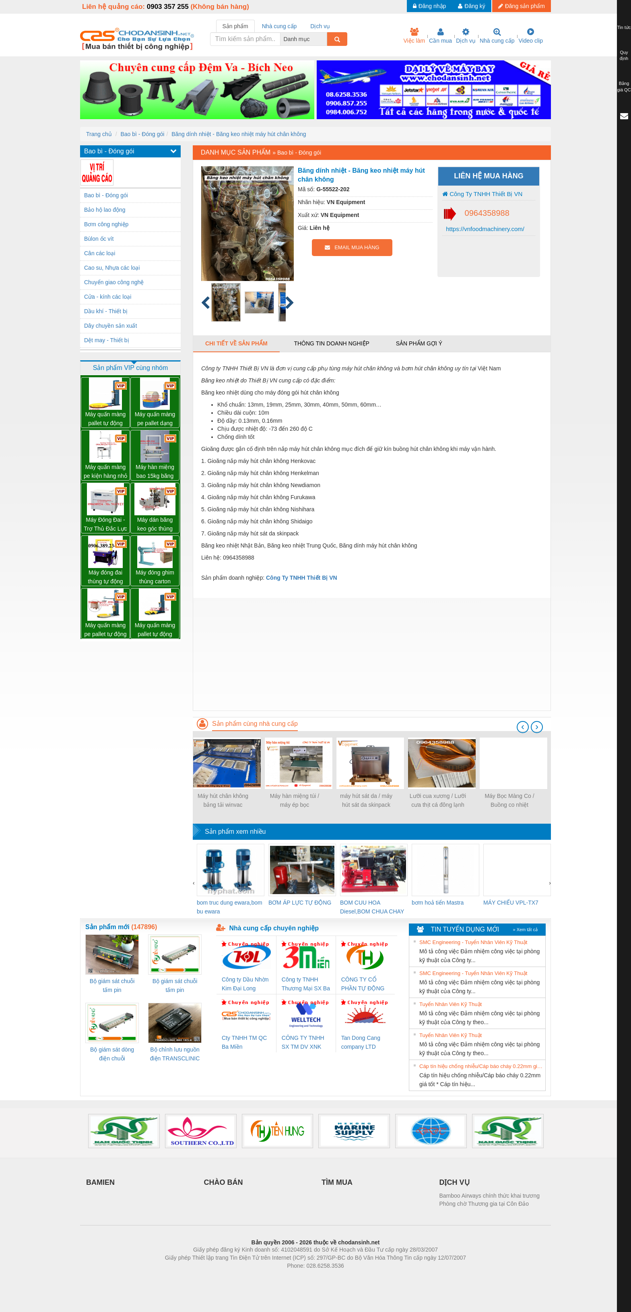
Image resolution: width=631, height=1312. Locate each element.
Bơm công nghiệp (106, 224)
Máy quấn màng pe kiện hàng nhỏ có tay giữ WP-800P (105, 472)
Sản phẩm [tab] (235, 26)
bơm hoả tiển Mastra (438, 902)
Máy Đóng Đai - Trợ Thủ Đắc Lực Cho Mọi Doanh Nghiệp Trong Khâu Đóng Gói (105, 525)
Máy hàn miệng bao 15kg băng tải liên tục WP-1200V (155, 472)
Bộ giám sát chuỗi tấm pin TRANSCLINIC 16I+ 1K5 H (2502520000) (112, 986)
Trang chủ (99, 134)
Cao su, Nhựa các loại (112, 267)
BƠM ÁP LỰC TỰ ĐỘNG (299, 902)
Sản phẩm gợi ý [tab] (419, 343)
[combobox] (324, 39)
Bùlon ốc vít (98, 239)
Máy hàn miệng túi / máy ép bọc (294, 800)
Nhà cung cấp (497, 36)
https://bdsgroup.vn (305, 1278)
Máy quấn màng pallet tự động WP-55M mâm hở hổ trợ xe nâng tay (155, 630)
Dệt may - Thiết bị (106, 340)
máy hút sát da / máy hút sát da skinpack (366, 800)
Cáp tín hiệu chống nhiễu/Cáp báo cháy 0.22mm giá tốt (481, 1066)
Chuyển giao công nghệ (114, 282)
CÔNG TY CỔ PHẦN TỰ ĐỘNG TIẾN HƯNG (363, 984)
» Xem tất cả (525, 929)
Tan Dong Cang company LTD (360, 1042)
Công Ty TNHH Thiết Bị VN (482, 193)
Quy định (624, 55)
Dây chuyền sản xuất (110, 325)
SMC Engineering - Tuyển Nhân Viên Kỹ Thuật (473, 942)
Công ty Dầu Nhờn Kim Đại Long (245, 984)
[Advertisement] (372, 654)
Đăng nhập (429, 6)
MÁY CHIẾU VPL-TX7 (510, 902)
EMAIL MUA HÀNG (352, 247)
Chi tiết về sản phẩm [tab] (236, 343)
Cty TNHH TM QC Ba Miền (244, 1042)
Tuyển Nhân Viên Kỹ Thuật (450, 1004)
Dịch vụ (466, 36)
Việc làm (414, 36)
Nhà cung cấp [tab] (279, 26)
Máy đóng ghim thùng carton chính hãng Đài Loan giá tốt (155, 577)
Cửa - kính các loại (107, 296)
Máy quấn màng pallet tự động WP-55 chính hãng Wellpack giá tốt (105, 419)
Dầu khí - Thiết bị (106, 311)
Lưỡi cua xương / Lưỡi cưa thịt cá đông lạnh (438, 800)
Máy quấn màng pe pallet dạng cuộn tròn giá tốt (155, 419)
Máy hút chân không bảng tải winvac (223, 800)
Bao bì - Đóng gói (142, 134)
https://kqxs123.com (354, 1278)
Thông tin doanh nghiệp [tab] (331, 343)
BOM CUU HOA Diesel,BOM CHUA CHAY (372, 907)
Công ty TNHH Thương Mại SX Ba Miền (306, 984)
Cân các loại (99, 253)
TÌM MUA (337, 1182)
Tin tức (624, 27)
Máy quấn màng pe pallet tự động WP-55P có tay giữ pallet (106, 630)
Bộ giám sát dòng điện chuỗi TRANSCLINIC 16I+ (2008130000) (112, 1054)
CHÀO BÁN (223, 1182)
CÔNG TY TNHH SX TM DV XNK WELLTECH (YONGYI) (303, 1043)
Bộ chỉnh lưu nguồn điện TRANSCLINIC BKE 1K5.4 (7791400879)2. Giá (175, 1054)
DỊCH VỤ (454, 1182)
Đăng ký (471, 6)
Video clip (531, 36)
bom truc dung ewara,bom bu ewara (229, 907)
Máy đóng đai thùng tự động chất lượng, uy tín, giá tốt (105, 577)
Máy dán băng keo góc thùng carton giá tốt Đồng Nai (155, 525)
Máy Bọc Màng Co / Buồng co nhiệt (509, 800)
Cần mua (440, 36)
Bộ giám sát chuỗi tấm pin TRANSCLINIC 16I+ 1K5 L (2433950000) (174, 986)
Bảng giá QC (624, 86)
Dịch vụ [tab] (320, 26)
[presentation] (523, 727)
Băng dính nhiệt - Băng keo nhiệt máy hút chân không (238, 134)
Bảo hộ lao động (105, 210)
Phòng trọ (264, 1278)
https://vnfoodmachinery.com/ (484, 228)
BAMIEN (100, 1182)
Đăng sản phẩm (521, 6)
